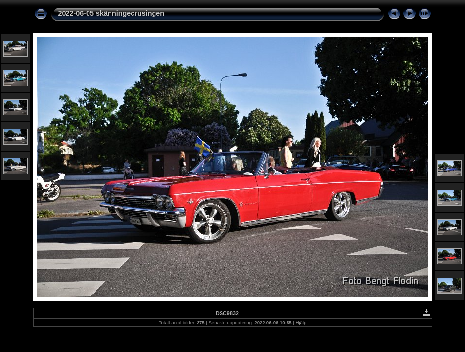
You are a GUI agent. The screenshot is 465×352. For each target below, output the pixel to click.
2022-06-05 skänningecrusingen (111, 13)
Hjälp (300, 322)
